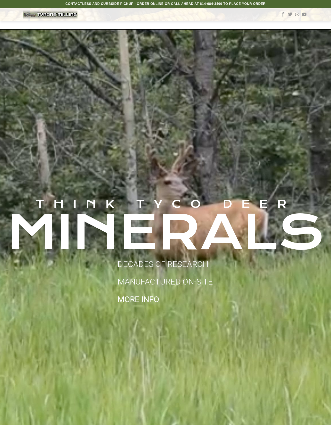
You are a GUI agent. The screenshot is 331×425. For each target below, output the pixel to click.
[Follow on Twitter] (290, 14)
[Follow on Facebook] (283, 14)
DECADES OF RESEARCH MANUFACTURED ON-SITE (165, 281)
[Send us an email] (297, 14)
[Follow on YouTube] (304, 14)
